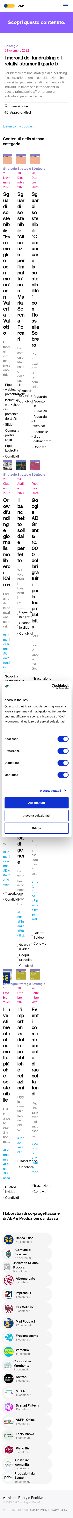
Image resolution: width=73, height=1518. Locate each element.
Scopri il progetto (25, 957)
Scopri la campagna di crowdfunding (15, 681)
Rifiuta (36, 828)
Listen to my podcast (18, 126)
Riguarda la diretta (11, 448)
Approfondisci (20, 112)
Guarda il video (24, 946)
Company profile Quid (12, 435)
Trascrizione (19, 106)
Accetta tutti (36, 802)
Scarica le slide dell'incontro (42, 436)
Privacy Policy (58, 1509)
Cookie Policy (38, 1509)
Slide (8, 424)
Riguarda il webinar (40, 421)
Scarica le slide (24, 625)
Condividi (12, 456)
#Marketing (35, 1148)
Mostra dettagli (50, 790)
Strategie (11, 46)
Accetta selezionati (36, 815)
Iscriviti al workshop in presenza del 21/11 (12, 409)
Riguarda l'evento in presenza (40, 404)
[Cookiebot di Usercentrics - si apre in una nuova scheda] (52, 686)
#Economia (6, 1154)
